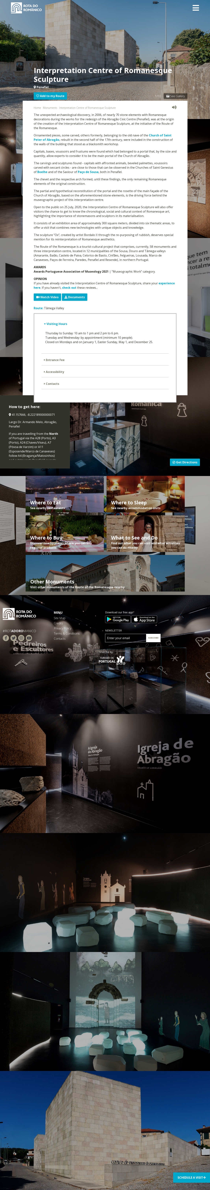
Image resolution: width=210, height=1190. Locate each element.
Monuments (50, 107)
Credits (58, 623)
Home (37, 107)
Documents (74, 297)
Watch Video (47, 297)
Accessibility (54, 372)
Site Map (59, 618)
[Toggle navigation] (196, 8)
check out (69, 288)
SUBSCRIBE (153, 638)
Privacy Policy (62, 628)
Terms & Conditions (67, 633)
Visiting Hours (56, 324)
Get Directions (184, 462)
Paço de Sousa (88, 172)
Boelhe (42, 172)
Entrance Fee (55, 360)
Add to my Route (50, 96)
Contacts (52, 384)
